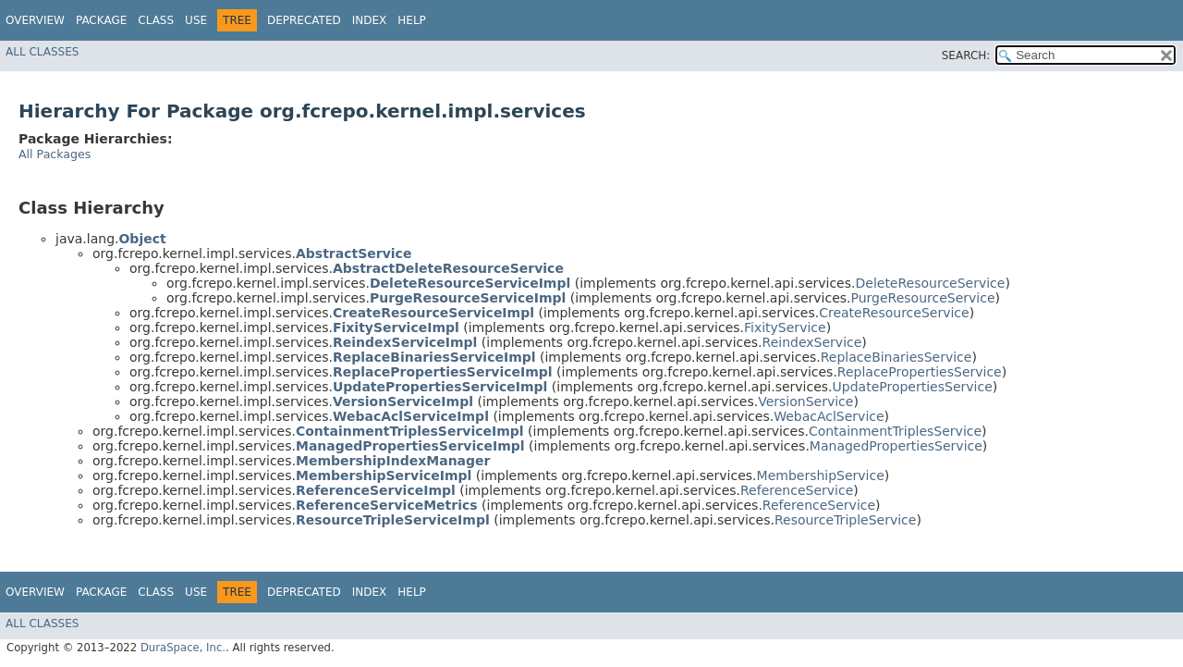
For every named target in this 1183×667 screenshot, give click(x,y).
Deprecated (304, 20)
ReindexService (812, 342)
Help (411, 20)
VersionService (805, 401)
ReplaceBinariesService (896, 357)
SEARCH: (966, 55)
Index (369, 20)
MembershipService (820, 475)
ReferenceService (796, 490)
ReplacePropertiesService (919, 371)
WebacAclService (829, 416)
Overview (35, 20)
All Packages (54, 154)
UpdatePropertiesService (913, 386)
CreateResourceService (894, 312)
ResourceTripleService (845, 520)
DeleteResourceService (930, 283)
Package (101, 20)
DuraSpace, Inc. (183, 647)
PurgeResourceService (923, 297)
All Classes (42, 51)
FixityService (785, 327)
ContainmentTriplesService (895, 431)
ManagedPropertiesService (896, 445)
